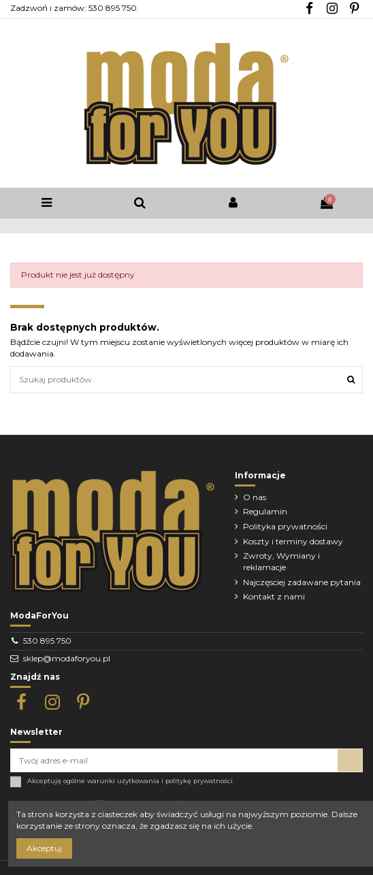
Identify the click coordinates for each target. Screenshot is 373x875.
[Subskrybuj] (350, 760)
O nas (254, 497)
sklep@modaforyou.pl (66, 658)
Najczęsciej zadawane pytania (302, 582)
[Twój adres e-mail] (174, 760)
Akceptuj (44, 848)
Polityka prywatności (285, 526)
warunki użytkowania (123, 781)
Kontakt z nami (274, 596)
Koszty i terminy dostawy (293, 541)
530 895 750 (47, 640)
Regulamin (265, 511)
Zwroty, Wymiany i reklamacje (281, 561)
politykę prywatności (199, 781)
